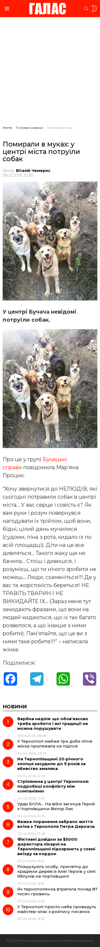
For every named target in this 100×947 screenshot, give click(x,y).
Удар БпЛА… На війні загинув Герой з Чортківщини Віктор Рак (56, 806)
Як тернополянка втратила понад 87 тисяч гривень (57, 891)
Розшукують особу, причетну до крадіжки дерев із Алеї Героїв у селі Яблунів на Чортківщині (56, 871)
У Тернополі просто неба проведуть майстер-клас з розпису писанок (56, 909)
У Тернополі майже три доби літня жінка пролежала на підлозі (55, 744)
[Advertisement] (50, 72)
